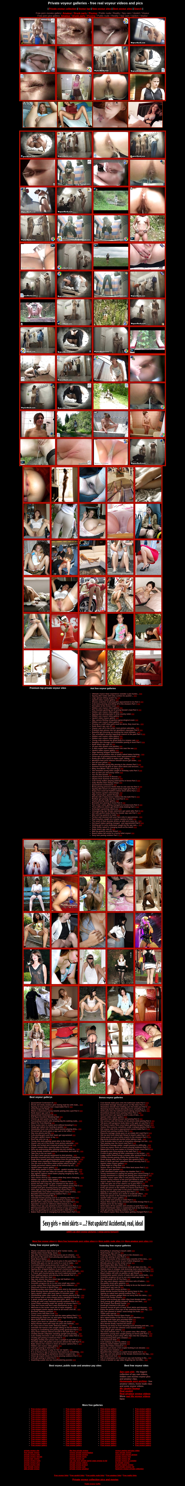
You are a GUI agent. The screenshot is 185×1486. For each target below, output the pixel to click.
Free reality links (130, 1475)
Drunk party (80, 13)
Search (138, 9)
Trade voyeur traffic (92, 1484)
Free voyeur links (61, 1475)
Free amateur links (113, 1475)
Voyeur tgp (84, 9)
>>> (140, 694)
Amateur (67, 13)
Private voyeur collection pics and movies (95, 1479)
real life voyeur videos (138, 1396)
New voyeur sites (101, 9)
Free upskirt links (77, 1475)
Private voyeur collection (62, 9)
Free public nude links (95, 1475)
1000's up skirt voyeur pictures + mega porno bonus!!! (92, 1231)
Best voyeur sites (122, 9)
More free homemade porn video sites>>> (78, 1241)
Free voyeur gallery (39, 1409)
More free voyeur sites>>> (44, 1241)
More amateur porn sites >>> (139, 1241)
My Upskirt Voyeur (130, 1388)
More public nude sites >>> (111, 1241)
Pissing (93, 13)
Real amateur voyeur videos (135, 1393)
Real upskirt (126, 1391)
